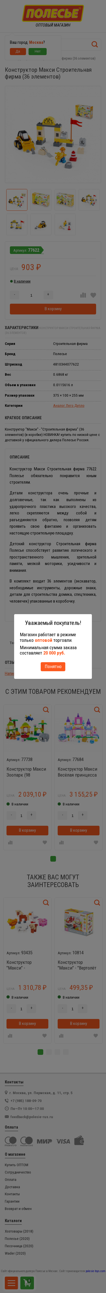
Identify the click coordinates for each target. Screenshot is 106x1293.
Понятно (53, 666)
